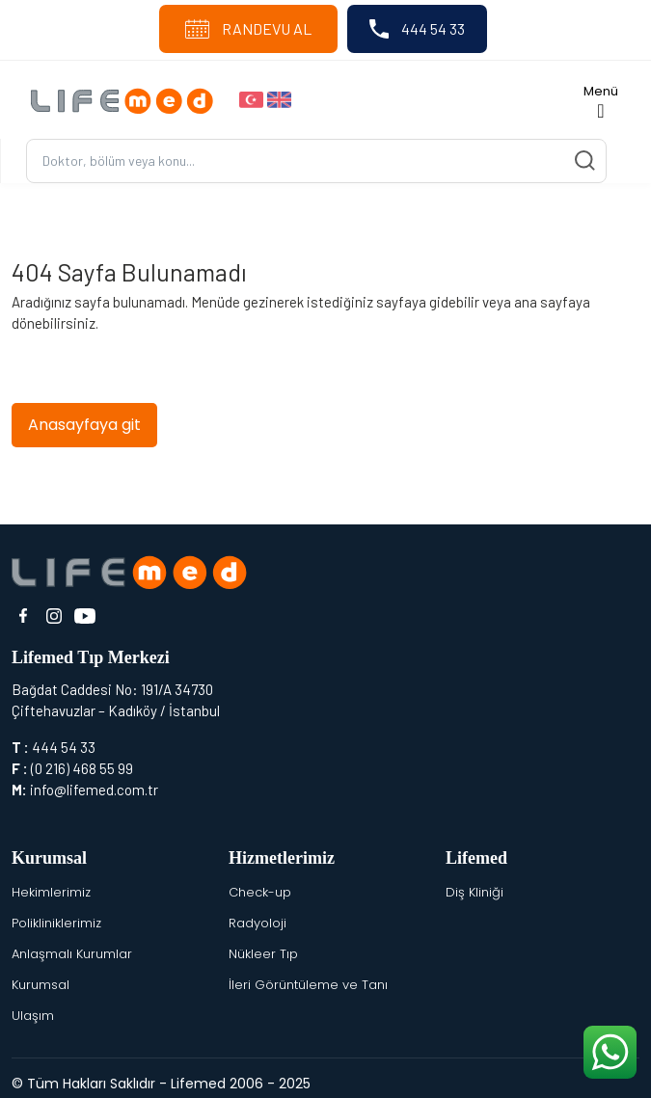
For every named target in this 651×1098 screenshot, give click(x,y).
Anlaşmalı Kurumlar (72, 954)
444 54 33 (417, 29)
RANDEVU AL (248, 29)
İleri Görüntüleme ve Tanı (308, 985)
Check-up (260, 892)
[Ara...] (316, 161)
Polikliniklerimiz (56, 923)
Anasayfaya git (84, 425)
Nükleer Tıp (263, 954)
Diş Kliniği (474, 892)
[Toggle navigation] (601, 99)
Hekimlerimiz (51, 892)
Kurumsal (40, 985)
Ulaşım (33, 1015)
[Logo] (127, 99)
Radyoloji (257, 923)
